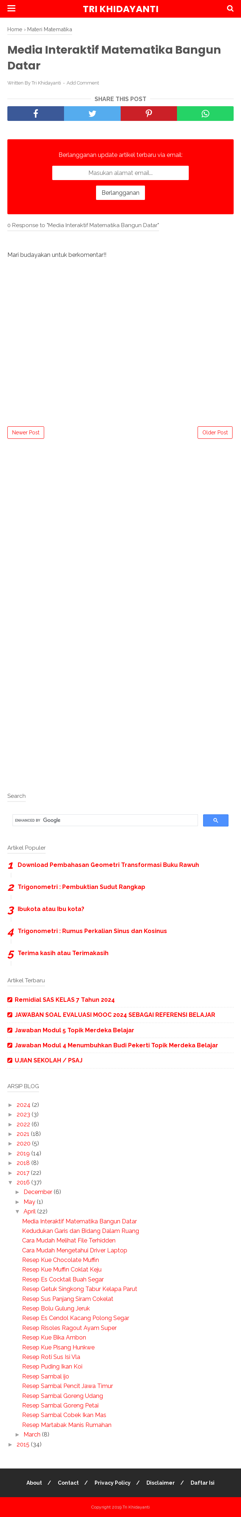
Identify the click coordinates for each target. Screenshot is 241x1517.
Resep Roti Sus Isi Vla (51, 1356)
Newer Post (25, 432)
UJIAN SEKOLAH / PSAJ (48, 1060)
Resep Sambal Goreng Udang (62, 1395)
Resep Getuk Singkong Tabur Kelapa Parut (79, 1288)
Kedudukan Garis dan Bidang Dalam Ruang (80, 1230)
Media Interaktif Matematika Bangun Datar (79, 1221)
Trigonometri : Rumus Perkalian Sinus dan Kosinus (92, 931)
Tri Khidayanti (121, 9)
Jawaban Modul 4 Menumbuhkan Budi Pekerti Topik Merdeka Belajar (116, 1045)
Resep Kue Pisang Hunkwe (58, 1347)
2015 (24, 1444)
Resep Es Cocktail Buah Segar (63, 1279)
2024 (24, 1104)
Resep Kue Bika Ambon (54, 1337)
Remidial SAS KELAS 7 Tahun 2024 (65, 999)
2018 (24, 1162)
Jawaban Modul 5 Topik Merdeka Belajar (74, 1030)
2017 (24, 1172)
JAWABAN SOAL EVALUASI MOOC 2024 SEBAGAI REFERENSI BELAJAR (115, 1014)
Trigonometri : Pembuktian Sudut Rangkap (81, 886)
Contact (68, 1483)
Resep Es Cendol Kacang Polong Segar (75, 1318)
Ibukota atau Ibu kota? (51, 908)
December (39, 1191)
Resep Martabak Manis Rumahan (66, 1424)
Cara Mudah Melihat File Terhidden (69, 1240)
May (30, 1201)
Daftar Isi (203, 1483)
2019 (24, 1153)
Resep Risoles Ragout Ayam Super (69, 1327)
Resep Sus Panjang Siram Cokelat (67, 1298)
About (34, 1483)
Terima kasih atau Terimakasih (63, 953)
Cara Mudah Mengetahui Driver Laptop (74, 1250)
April (30, 1211)
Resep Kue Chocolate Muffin (60, 1259)
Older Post (215, 432)
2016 (24, 1182)
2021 (24, 1133)
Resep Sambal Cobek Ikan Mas (64, 1415)
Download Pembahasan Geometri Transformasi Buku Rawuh (108, 864)
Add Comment (83, 83)
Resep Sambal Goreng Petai (60, 1405)
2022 (24, 1124)
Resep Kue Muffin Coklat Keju (62, 1269)
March (33, 1434)
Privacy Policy (113, 1483)
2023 (24, 1114)
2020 (24, 1143)
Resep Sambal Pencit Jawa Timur (67, 1385)
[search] (104, 820)
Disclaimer (160, 1483)
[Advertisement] (120, 498)
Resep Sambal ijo (45, 1376)
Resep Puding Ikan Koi (52, 1366)
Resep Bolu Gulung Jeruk (56, 1308)
